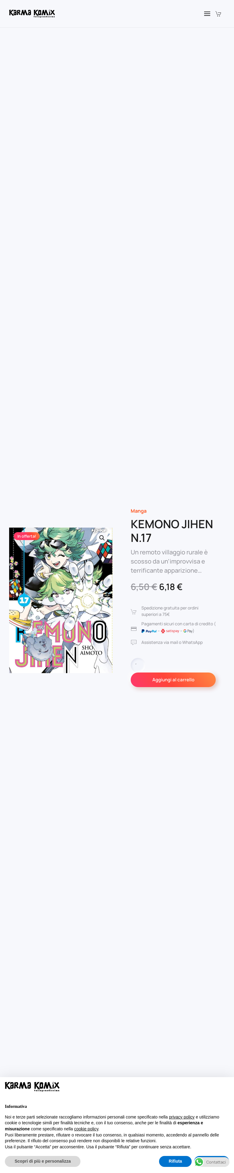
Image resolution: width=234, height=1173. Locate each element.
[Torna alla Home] (32, 13)
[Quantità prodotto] (138, 665)
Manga (139, 510)
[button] (207, 13)
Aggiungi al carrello (173, 679)
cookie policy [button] (86, 1128)
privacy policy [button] (182, 1117)
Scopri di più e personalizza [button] (43, 1161)
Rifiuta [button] (175, 1161)
